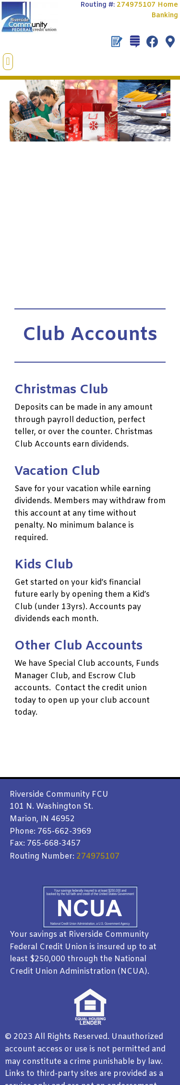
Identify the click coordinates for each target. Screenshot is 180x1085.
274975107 (136, 5)
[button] (8, 61)
